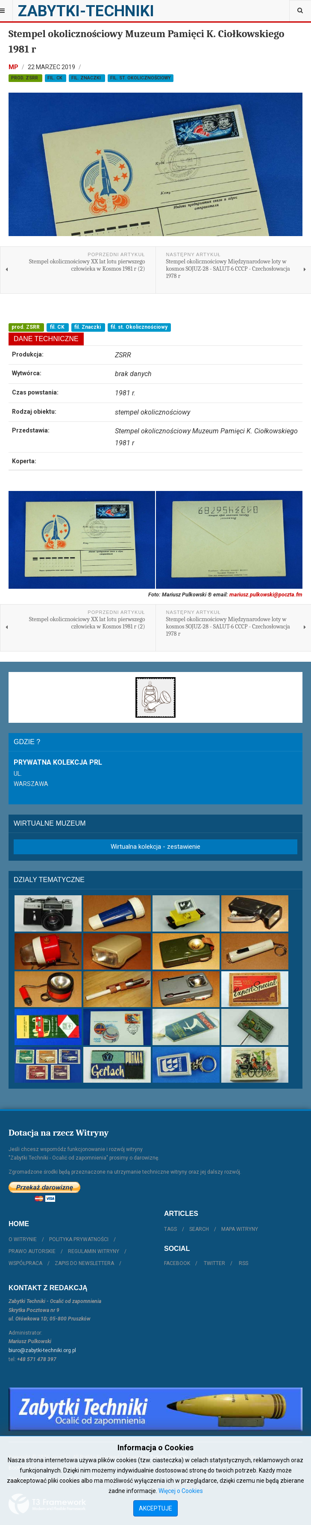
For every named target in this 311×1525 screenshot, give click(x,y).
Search (199, 1229)
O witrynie (23, 1239)
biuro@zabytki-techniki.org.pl (42, 1350)
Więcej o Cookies (180, 1490)
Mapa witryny (239, 1229)
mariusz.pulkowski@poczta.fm (265, 594)
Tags (170, 1229)
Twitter (214, 1263)
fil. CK (55, 78)
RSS (243, 1263)
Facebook (177, 1263)
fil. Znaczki (86, 78)
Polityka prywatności (79, 1239)
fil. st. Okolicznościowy (140, 78)
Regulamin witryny (93, 1251)
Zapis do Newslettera (84, 1263)
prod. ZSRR (25, 78)
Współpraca (25, 1263)
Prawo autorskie (32, 1251)
